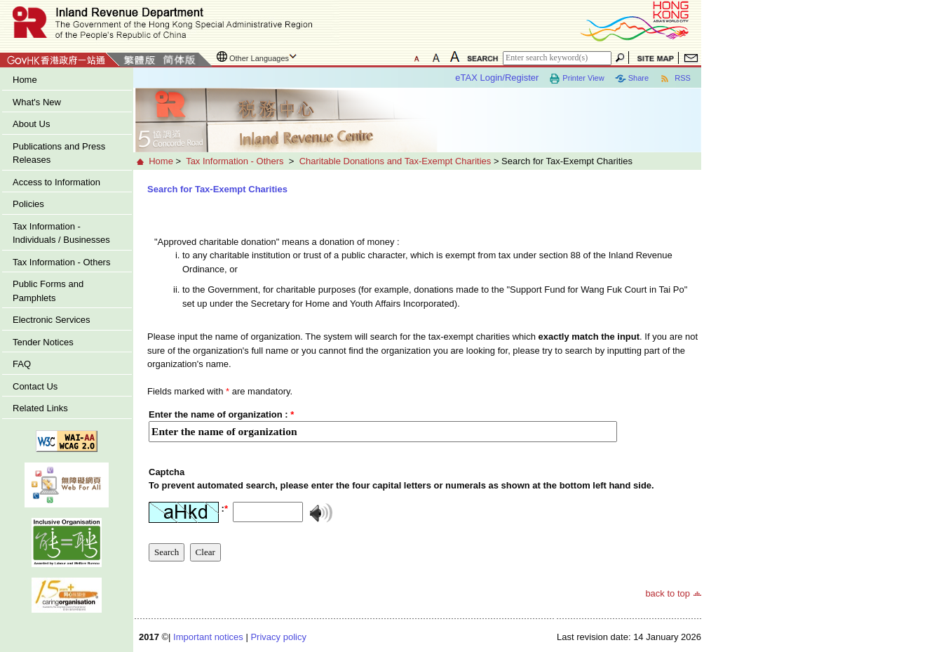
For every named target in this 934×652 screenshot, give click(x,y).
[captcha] (401, 492)
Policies (28, 204)
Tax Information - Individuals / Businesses (61, 233)
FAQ (22, 364)
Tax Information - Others (61, 262)
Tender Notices (43, 342)
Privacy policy (278, 637)
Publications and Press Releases (59, 153)
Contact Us (35, 386)
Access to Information (56, 182)
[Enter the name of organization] (383, 425)
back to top (667, 593)
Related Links (40, 408)
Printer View (576, 78)
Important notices (208, 637)
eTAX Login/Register (497, 77)
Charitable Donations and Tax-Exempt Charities (395, 161)
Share (632, 78)
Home (25, 79)
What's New (37, 102)
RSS (675, 78)
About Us (31, 124)
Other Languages (259, 58)
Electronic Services (51, 319)
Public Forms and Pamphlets (48, 291)
